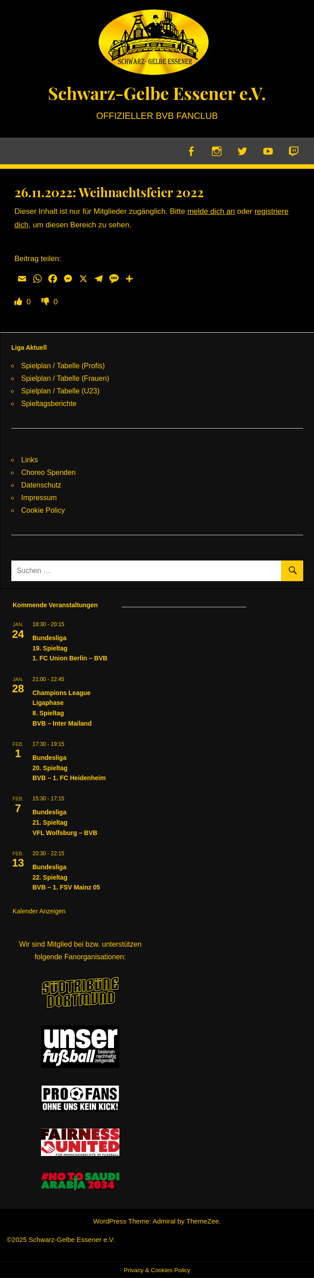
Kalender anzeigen (39, 911)
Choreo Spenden (48, 472)
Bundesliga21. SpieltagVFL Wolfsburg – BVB (64, 822)
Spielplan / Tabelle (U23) (60, 391)
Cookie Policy (43, 510)
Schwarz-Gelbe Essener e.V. (157, 92)
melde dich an (211, 212)
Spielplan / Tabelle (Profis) (63, 366)
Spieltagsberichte (49, 403)
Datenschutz (41, 485)
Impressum (39, 497)
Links (29, 460)
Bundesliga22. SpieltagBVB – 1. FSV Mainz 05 (66, 877)
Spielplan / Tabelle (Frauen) (65, 378)
